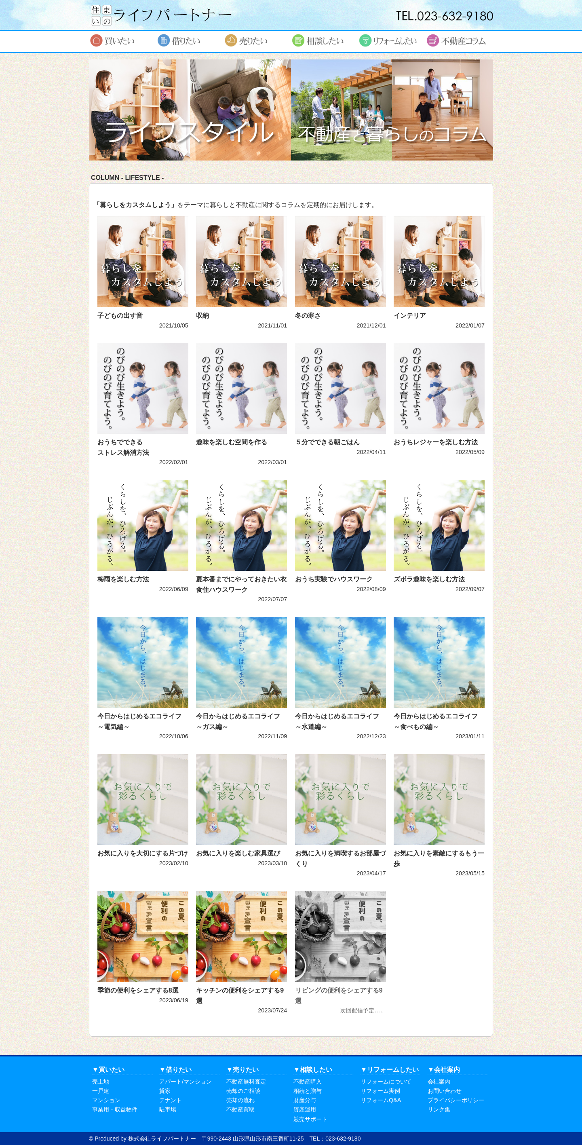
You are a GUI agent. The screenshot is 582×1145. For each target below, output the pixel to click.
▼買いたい (108, 1069)
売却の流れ (240, 1100)
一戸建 (100, 1091)
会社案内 (439, 1081)
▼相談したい (312, 1069)
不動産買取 (240, 1109)
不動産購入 (307, 1081)
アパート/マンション (185, 1081)
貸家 (165, 1091)
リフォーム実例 (380, 1091)
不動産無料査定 (246, 1081)
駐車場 (167, 1109)
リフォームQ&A (381, 1100)
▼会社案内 (444, 1069)
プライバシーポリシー (456, 1100)
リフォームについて (386, 1081)
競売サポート (310, 1119)
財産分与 (304, 1100)
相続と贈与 (307, 1091)
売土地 (100, 1081)
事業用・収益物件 (114, 1109)
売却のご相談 (243, 1091)
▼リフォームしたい (390, 1069)
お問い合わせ (445, 1091)
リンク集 (439, 1109)
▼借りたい (175, 1069)
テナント (170, 1100)
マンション (106, 1100)
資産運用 (304, 1109)
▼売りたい (242, 1069)
